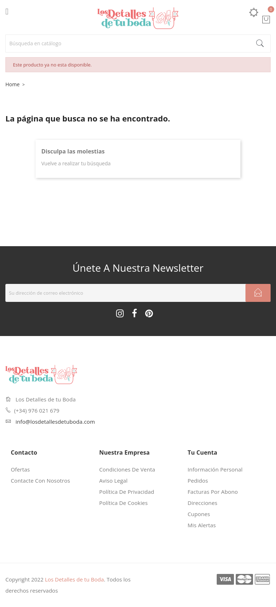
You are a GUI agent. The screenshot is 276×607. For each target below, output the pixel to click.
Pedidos (198, 480)
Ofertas (20, 469)
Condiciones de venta (127, 469)
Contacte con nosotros (40, 480)
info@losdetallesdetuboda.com (55, 421)
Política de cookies (123, 502)
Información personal (215, 469)
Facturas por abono (213, 491)
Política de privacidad (126, 491)
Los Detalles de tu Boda (74, 579)
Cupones (199, 514)
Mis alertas (202, 525)
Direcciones (202, 502)
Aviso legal (113, 480)
